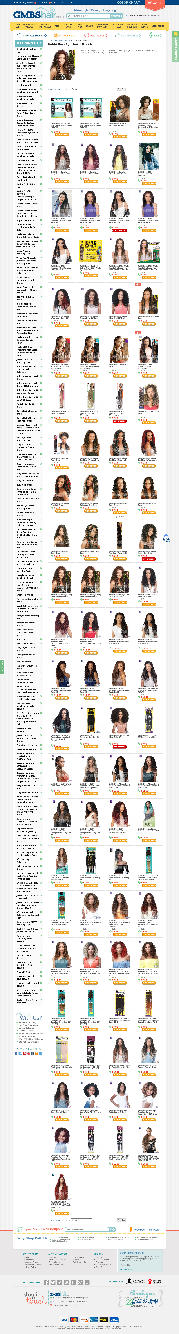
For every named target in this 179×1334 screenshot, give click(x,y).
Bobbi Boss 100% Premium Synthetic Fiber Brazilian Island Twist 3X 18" (148, 923)
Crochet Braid (23, 85)
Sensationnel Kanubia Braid (27, 500)
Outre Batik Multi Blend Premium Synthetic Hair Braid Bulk (27, 533)
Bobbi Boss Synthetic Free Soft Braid (60, 504)
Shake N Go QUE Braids (24, 105)
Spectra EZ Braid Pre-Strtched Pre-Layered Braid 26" (27, 838)
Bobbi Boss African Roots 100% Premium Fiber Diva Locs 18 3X (119, 786)
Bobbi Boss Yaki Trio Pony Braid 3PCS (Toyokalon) (117, 413)
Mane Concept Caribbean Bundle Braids (25, 280)
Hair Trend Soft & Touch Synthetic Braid (25, 632)
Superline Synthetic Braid (26, 667)
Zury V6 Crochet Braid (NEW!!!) (27, 984)
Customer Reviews (103, 1265)
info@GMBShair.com (67, 1305)
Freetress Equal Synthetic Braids (25, 98)
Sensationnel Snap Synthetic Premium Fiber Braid (26, 492)
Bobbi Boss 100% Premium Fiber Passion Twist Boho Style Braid (89, 786)
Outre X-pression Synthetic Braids (25, 155)
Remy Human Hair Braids (25, 624)
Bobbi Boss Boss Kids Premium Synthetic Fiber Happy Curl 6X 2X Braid (148, 1112)
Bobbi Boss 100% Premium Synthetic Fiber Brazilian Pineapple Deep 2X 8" (119, 972)
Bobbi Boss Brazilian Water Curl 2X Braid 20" (118, 173)
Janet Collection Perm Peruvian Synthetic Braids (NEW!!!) (27, 905)
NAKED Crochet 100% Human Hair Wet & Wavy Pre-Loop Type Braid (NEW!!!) (27, 887)
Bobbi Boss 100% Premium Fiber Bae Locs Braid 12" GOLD (90, 221)
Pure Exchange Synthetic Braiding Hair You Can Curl (26, 522)
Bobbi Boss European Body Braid (118, 504)
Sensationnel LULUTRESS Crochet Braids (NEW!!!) (26, 822)
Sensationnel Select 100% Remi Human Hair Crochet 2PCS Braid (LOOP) (26, 168)
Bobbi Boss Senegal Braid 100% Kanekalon (27, 384)
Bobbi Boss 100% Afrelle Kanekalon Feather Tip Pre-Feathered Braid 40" (119, 268)
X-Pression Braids (25, 160)
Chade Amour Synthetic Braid (24, 681)
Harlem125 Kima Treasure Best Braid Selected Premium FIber (26, 351)
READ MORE (125, 1269)
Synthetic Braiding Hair (26, 50)
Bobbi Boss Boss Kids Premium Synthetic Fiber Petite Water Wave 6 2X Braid (61, 1158)
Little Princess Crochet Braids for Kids (26, 227)
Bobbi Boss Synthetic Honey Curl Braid (147, 552)
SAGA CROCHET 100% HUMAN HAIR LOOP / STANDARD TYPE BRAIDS (27, 810)
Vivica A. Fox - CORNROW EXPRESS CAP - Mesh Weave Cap (27, 689)
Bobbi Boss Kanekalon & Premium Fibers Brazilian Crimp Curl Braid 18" (148, 877)
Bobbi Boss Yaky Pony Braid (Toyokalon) (60, 412)
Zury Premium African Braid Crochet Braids (27, 475)
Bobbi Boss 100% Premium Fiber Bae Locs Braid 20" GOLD (119, 221)
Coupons (77, 1260)
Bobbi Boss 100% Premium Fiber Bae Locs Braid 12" (148, 174)
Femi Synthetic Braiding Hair (24, 439)
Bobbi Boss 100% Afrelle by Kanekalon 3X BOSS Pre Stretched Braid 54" (90, 1067)
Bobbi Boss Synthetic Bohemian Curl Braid (89, 504)
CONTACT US (42, 3)
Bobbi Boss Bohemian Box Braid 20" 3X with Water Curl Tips (60, 877)
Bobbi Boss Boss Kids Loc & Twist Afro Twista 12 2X (90, 1112)
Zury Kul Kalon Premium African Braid (25, 447)
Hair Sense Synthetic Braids (27, 867)
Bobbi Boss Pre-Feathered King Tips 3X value (89, 737)
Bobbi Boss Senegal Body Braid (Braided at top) (90, 595)
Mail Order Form (56, 1265)
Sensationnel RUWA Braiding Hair (26, 923)
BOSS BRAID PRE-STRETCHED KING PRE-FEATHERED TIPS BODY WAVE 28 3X (61, 1205)
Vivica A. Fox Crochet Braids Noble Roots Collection (27, 270)
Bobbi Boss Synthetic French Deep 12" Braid (89, 317)
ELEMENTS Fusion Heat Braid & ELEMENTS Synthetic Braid (27, 586)
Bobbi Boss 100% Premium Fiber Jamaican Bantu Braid (119, 690)
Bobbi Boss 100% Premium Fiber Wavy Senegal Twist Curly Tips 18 (61, 831)
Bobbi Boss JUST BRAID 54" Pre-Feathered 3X (148, 736)
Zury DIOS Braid (24, 480)
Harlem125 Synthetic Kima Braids (27, 315)
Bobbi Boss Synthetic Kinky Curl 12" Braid (118, 317)
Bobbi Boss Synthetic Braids (27, 377)
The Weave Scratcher (27, 745)
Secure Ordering (102, 1260)
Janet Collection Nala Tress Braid (27, 897)
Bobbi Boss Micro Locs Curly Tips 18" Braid (60, 1111)
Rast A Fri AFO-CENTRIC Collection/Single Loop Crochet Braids (27, 195)
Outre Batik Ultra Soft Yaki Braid (25, 419)
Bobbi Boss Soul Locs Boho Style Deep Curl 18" (148, 830)
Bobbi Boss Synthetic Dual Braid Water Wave (147, 459)
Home (50, 40)
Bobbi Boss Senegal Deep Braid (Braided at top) (61, 595)
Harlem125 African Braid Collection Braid (27, 235)
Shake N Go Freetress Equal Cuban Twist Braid (27, 113)
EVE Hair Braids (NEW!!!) (24, 730)
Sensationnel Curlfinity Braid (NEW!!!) (24, 938)
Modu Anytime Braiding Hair (24, 252)
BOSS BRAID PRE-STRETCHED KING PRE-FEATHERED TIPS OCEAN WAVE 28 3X (148, 1158)
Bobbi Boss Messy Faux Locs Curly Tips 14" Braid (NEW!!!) (61, 125)
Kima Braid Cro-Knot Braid (26, 322)
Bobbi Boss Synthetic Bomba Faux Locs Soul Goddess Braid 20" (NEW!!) (60, 738)
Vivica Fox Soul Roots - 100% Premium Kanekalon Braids (28, 799)
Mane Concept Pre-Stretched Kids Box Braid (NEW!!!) (26, 948)
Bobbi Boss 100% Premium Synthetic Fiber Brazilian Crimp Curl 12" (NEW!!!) (61, 1021)
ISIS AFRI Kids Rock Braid (25, 298)
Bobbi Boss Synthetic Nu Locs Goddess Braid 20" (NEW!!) (148, 690)
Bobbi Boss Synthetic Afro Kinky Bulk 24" (118, 124)
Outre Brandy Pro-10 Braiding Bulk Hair (27, 563)
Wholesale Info (79, 1262)
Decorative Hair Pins (27, 749)
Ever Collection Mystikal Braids (24, 569)
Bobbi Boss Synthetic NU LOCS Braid (27, 398)
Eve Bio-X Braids (24, 594)
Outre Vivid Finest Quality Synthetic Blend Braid (25, 554)
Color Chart (100, 1267)
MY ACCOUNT (67, 3)
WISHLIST (55, 3)
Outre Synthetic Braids (25, 957)
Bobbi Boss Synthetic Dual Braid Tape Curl (118, 459)
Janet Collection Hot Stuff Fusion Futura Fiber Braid (27, 609)
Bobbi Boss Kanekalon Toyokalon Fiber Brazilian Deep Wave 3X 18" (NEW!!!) (119, 923)
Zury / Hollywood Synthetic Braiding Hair (26, 467)
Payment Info (78, 1257)
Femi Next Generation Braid (27, 600)
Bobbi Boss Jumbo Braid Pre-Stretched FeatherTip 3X (90, 877)
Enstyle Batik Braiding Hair (28, 617)
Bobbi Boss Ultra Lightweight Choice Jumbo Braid (146, 366)
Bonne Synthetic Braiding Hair (25, 507)
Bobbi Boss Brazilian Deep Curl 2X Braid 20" (60, 173)
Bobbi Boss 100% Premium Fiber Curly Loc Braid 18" (90, 690)
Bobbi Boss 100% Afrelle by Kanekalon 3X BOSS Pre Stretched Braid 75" (119, 1157)
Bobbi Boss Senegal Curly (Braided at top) (119, 595)
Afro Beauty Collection (22, 860)
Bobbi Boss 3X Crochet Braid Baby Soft (147, 595)
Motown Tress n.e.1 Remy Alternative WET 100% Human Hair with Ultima (28, 429)
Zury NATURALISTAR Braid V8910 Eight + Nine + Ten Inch (26, 457)
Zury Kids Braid (24, 484)
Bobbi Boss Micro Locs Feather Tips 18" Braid (147, 1066)
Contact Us (29, 1260)
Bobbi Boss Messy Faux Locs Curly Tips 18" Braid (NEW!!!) (90, 125)
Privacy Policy (30, 1267)
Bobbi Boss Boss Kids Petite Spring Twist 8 (118, 1111)
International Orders (57, 1260)
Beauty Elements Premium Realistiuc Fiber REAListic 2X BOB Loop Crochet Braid (27, 777)
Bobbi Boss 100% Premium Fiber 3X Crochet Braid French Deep (59, 642)
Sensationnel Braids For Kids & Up (27, 148)
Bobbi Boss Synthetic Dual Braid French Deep (89, 459)
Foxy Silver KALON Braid (25, 787)
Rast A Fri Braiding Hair (26, 185)
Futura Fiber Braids (26, 643)
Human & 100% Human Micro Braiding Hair (28, 57)
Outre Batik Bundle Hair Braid (26, 178)
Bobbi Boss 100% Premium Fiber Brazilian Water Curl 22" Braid (119, 831)
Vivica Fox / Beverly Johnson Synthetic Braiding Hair (26, 260)
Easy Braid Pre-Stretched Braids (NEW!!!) (25, 965)
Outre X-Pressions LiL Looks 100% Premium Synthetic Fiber (27, 876)
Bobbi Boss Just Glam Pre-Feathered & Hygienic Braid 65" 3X (61, 1067)
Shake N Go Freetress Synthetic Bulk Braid (27, 91)
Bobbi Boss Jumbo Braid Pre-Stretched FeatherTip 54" (119, 877)
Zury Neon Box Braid (27, 792)
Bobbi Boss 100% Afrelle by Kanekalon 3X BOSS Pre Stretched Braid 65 (90, 1157)
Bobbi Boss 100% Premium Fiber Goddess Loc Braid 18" (148, 641)
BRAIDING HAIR (61, 40)
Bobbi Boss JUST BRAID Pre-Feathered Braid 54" (61, 785)
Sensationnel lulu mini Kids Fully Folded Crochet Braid (27, 993)
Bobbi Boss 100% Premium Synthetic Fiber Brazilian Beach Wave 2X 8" (90, 972)
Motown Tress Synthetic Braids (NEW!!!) (25, 706)
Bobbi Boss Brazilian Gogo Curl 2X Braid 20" (89, 173)
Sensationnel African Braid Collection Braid (27, 141)
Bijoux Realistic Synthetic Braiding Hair (26, 306)
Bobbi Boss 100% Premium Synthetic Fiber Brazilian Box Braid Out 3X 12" (61, 972)
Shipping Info (54, 1257)
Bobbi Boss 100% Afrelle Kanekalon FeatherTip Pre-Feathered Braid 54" (148, 268)
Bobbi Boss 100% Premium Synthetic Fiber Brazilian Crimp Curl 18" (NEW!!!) (90, 1021)
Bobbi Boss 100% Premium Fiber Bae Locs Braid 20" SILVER (61, 268)
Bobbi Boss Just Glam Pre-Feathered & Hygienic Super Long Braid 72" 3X (148, 1020)
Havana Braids (23, 661)
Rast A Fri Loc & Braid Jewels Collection (27, 930)
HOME (16, 3)
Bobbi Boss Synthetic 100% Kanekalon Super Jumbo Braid (60, 366)
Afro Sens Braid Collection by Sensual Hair (27, 915)
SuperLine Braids (25, 220)
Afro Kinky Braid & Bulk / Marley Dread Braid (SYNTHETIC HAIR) (26, 67)
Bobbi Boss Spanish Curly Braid (59, 552)
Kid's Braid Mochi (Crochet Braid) (25, 674)
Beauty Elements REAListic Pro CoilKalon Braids (25, 756)
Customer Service (31, 1262)
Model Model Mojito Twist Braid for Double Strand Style (27, 213)
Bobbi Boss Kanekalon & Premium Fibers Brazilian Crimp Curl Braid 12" (61, 922)
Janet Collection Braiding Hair (24, 361)
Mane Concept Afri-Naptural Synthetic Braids (26, 290)
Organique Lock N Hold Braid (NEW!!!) (26, 830)
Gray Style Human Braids (25, 649)
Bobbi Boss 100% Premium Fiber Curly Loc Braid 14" (61, 690)
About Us (28, 1257)
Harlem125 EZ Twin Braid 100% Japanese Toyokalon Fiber (27, 330)
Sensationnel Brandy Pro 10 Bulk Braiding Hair (27, 544)
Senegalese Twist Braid (25, 656)
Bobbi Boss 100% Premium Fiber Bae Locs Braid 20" (61, 221)
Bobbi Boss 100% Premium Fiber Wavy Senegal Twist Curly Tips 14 (90, 831)
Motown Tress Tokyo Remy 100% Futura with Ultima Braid (27, 244)
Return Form (54, 1262)
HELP (22, 3)
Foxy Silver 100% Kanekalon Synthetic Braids (27, 132)
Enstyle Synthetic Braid (25, 405)
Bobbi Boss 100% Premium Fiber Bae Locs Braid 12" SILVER (148, 221)
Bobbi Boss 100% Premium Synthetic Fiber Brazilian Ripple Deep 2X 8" (148, 972)
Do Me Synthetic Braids (25, 514)
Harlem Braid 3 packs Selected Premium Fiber (27, 340)
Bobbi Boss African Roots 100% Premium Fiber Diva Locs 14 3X (148, 786)
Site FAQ (99, 1257)
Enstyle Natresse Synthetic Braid (25, 576)
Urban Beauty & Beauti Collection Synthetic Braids (25, 123)
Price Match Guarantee (33, 1265)
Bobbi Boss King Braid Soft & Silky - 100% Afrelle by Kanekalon (90, 268)
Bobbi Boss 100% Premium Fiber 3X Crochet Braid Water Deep (90, 641)
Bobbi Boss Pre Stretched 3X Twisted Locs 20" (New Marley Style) (119, 1067)
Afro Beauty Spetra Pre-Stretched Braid (26, 853)
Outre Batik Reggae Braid (26, 412)
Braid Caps (21, 639)
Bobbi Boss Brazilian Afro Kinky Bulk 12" (119, 736)
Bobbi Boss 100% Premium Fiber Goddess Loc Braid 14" (119, 641)
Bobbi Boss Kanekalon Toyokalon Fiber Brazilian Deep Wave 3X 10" (90, 922)
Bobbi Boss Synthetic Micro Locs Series (27, 391)
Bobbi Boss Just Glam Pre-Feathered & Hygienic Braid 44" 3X (119, 1020)
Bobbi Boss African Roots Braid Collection (26, 369)
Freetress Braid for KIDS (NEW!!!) (26, 977)
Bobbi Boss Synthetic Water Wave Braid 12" (60, 317)
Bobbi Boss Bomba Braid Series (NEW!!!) (26, 847)
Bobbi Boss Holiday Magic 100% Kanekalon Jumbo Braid (89, 366)
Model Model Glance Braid (27, 205)
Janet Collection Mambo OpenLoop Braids (26, 738)
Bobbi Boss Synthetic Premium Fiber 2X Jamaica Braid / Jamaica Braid (148, 126)
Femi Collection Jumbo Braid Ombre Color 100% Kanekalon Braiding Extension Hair (28, 719)
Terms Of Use (101, 1262)
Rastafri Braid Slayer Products (27, 1001)
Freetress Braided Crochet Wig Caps (25, 698)
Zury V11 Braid (23, 972)
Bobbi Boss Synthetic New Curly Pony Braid (118, 552)
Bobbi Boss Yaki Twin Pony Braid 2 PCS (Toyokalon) (89, 413)
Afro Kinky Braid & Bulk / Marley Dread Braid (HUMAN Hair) (26, 78)
